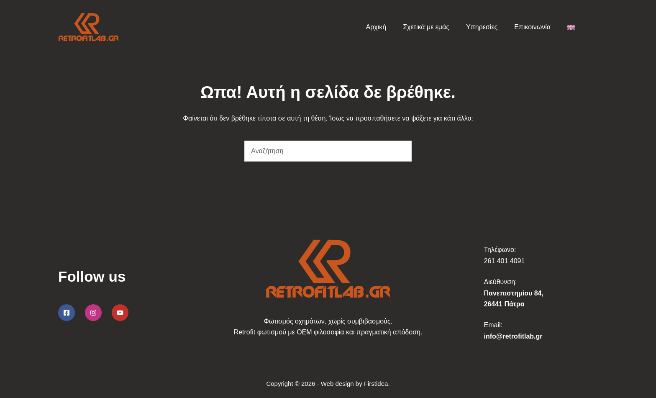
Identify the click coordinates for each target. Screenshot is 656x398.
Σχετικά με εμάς (426, 27)
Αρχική (376, 27)
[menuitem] (571, 27)
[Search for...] (317, 151)
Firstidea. (377, 383)
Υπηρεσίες (481, 27)
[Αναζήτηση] (595, 27)
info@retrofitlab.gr (513, 336)
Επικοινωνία (532, 27)
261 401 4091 (504, 260)
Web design (337, 383)
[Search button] (401, 151)
